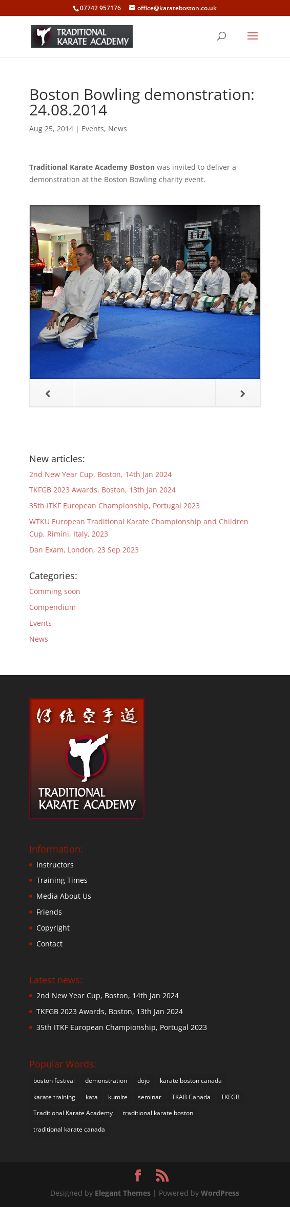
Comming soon (54, 591)
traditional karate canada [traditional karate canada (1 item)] (69, 1129)
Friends (49, 912)
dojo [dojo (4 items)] (143, 1080)
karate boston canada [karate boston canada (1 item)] (191, 1080)
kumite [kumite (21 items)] (118, 1097)
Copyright (53, 928)
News (117, 128)
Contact (49, 943)
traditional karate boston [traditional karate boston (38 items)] (158, 1113)
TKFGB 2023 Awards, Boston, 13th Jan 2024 (102, 489)
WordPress (220, 1193)
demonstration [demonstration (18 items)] (106, 1080)
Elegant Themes (123, 1193)
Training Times (62, 880)
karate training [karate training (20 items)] (54, 1097)
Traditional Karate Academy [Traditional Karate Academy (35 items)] (73, 1113)
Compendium (52, 607)
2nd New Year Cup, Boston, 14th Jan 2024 (100, 474)
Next (230, 393)
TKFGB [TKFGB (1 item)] (230, 1097)
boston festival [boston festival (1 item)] (54, 1080)
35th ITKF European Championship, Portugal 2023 (114, 505)
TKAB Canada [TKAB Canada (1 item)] (191, 1097)
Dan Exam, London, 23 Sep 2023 (84, 550)
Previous (40, 393)
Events (92, 128)
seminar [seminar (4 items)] (149, 1097)
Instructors (55, 864)
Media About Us (63, 896)
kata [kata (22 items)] (92, 1097)
